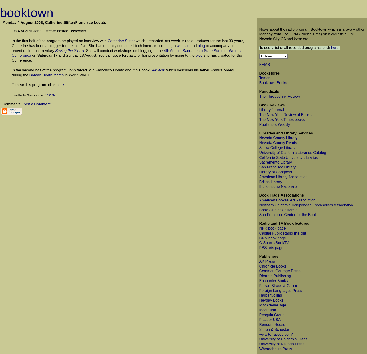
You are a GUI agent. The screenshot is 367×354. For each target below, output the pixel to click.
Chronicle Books (273, 266)
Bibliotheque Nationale (278, 187)
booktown (26, 13)
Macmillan (267, 310)
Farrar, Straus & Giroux (278, 286)
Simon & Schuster (274, 330)
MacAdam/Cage (272, 305)
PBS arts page (271, 248)
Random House (272, 325)
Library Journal (271, 110)
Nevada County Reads (278, 143)
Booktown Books (273, 83)
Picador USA (270, 320)
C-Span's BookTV (274, 243)
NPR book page (272, 228)
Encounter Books (273, 281)
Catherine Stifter (121, 41)
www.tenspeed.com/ (276, 334)
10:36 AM (50, 95)
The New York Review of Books (285, 115)
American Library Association (283, 177)
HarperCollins (270, 295)
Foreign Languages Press (280, 291)
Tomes (264, 78)
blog (201, 46)
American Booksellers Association (287, 200)
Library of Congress (275, 172)
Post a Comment (36, 104)
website (183, 46)
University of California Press (283, 339)
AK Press (267, 261)
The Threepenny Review (279, 96)
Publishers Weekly (274, 125)
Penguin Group (272, 315)
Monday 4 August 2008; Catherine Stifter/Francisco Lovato (54, 23)
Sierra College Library (277, 148)
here (60, 85)
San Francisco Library (277, 167)
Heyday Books (271, 300)
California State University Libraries (288, 158)
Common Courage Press (280, 271)
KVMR (264, 65)
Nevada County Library (278, 138)
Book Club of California (278, 210)
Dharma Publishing (275, 276)
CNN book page (272, 238)
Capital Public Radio (282, 233)
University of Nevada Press (282, 344)
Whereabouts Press (275, 349)
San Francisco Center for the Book (288, 215)
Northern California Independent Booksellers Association (306, 205)
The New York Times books (282, 120)
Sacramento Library (275, 162)
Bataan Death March (46, 75)
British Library (270, 182)
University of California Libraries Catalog (292, 153)
